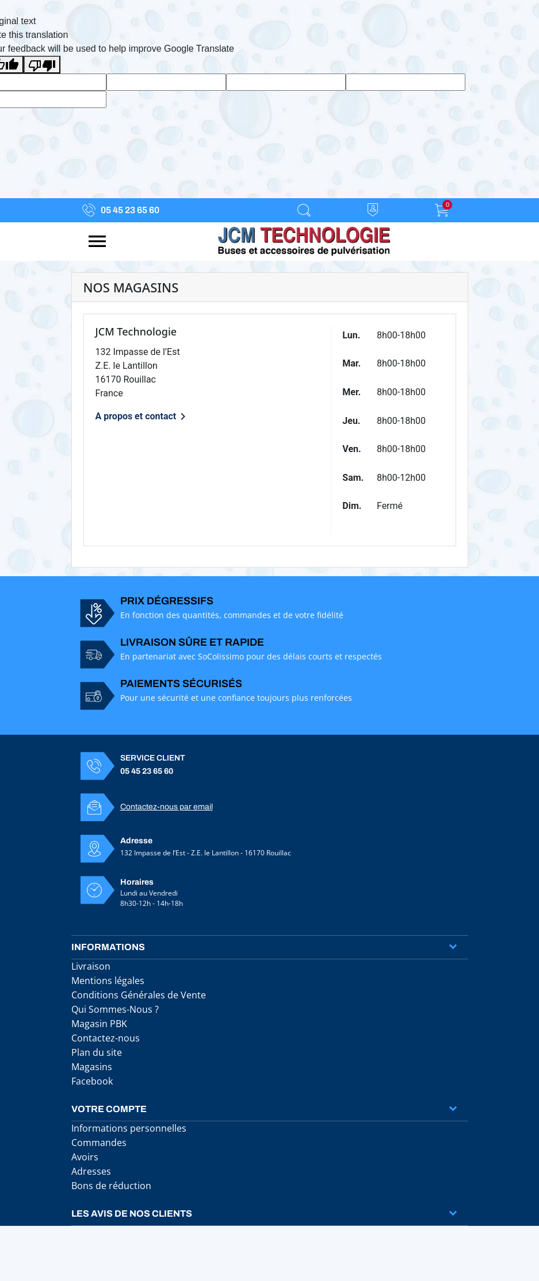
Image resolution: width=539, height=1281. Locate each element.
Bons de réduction (111, 1185)
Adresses (91, 1171)
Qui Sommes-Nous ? (115, 1009)
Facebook (92, 1081)
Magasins (91, 1066)
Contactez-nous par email (166, 806)
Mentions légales (107, 980)
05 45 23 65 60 (130, 210)
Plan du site (96, 1052)
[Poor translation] (42, 65)
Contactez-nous (105, 1038)
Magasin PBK (99, 1023)
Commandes (99, 1142)
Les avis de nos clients (131, 1213)
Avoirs (84, 1157)
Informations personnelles (128, 1128)
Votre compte (109, 1109)
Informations (108, 947)
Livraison (90, 966)
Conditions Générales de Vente (138, 995)
